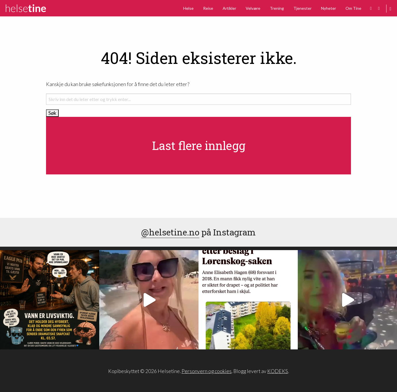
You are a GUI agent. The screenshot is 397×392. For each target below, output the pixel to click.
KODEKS (277, 371)
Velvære (253, 8)
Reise (208, 8)
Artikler (229, 8)
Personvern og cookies (207, 371)
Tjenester (302, 8)
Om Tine (353, 8)
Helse (188, 8)
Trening (277, 8)
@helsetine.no (170, 232)
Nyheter (328, 8)
